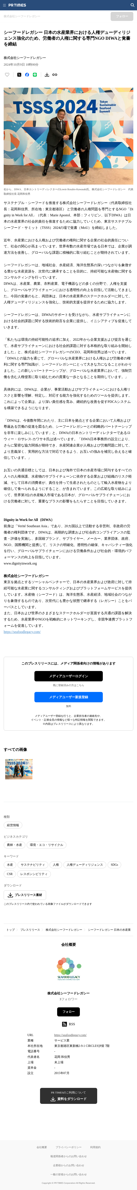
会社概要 (42, 1147)
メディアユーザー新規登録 (68, 697)
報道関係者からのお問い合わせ (68, 1156)
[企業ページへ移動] (68, 970)
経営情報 (13, 825)
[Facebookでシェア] (27, 74)
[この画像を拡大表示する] (19, 769)
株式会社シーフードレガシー (64, 929)
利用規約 (95, 1147)
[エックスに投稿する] (19, 74)
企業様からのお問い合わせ (68, 1165)
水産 (10, 864)
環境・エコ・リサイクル (46, 845)
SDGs (114, 864)
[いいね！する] (7, 74)
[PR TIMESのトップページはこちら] (17, 5)
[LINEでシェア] (34, 74)
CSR (10, 874)
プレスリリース (30, 929)
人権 (56, 864)
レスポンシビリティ (34, 874)
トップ (10, 929)
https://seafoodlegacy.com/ (22, 632)
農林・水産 (14, 845)
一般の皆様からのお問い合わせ (68, 1174)
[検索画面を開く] (132, 5)
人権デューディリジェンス (85, 864)
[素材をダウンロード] (47, 74)
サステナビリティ (33, 864)
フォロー (69, 1011)
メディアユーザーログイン (68, 676)
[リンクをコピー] (54, 74)
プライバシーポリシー (69, 1147)
